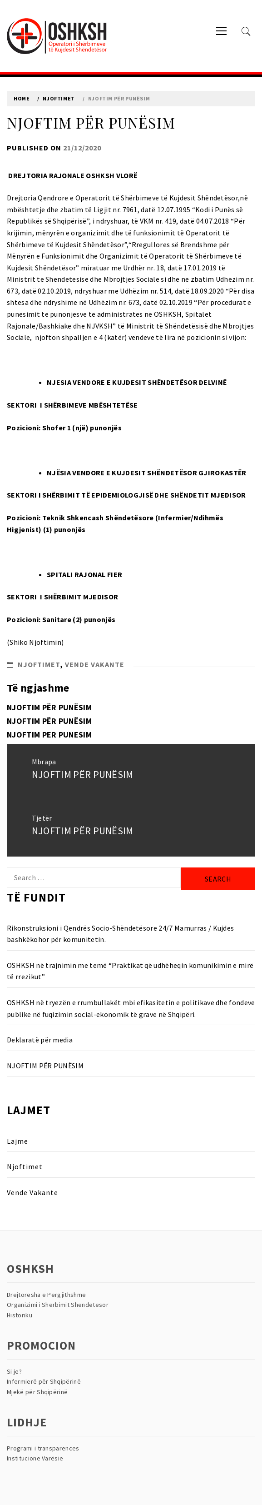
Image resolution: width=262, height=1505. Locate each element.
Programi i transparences (43, 1448)
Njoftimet (39, 664)
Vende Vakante (94, 664)
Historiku (19, 1315)
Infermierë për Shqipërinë (44, 1381)
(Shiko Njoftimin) (35, 642)
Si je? (14, 1371)
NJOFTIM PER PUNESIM (49, 734)
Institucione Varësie (35, 1458)
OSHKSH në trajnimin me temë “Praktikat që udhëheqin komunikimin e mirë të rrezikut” (130, 971)
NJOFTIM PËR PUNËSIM (49, 707)
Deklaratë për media (40, 1039)
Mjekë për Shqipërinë (37, 1392)
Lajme (17, 1141)
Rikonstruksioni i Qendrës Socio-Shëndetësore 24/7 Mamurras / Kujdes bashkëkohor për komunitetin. (120, 933)
